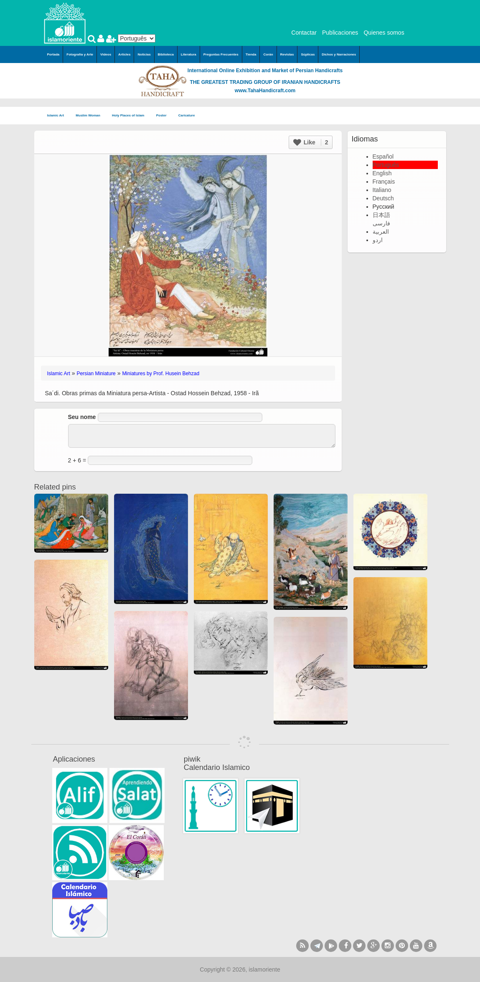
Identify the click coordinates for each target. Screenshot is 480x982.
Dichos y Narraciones (339, 54)
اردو (378, 240)
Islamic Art (58, 116)
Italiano (382, 190)
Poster (164, 116)
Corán (268, 54)
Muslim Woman (90, 116)
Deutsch (383, 198)
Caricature (186, 115)
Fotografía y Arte (79, 54)
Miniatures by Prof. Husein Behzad (160, 373)
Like (310, 142)
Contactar (304, 32)
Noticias (143, 54)
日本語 (381, 215)
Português (386, 165)
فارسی (381, 223)
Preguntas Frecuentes (221, 54)
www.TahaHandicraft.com (265, 90)
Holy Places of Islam (131, 116)
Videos (105, 54)
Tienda (251, 54)
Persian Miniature (95, 373)
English (382, 173)
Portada (53, 54)
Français (384, 181)
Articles (124, 54)
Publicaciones (340, 32)
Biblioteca (166, 54)
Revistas (287, 54)
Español (383, 156)
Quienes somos (383, 32)
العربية (381, 231)
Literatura (188, 54)
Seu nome (82, 417)
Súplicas (308, 54)
